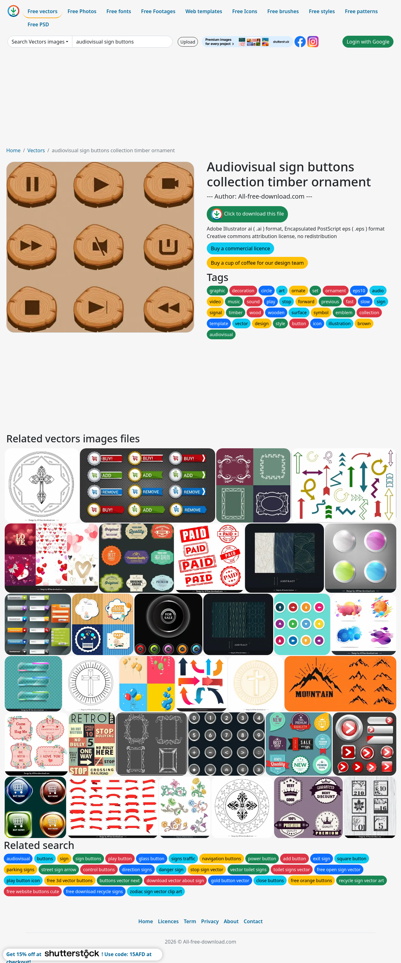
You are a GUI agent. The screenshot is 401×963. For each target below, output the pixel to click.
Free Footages (158, 11)
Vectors (36, 150)
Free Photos (81, 11)
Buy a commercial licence (240, 248)
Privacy (210, 921)
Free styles (322, 11)
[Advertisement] (200, 99)
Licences (168, 921)
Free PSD (38, 24)
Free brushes (283, 11)
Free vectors (42, 11)
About (231, 921)
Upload (187, 42)
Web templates (203, 11)
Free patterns (361, 11)
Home (13, 150)
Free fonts (119, 11)
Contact (253, 921)
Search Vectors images (38, 41)
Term (190, 921)
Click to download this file (247, 214)
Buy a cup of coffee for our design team (257, 262)
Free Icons (244, 11)
